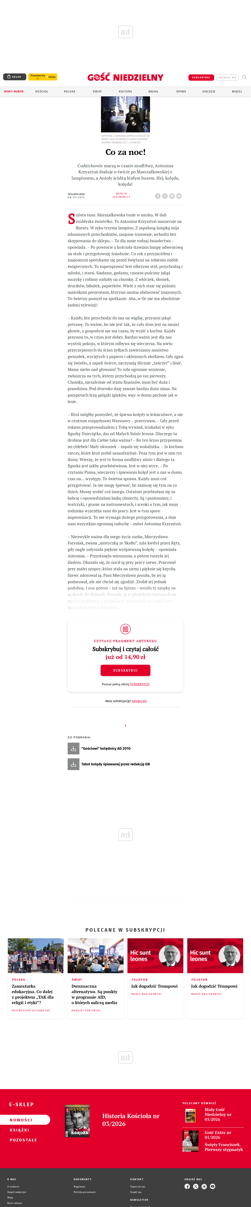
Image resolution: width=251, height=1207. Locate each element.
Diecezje (209, 91)
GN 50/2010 (76, 197)
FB (158, 195)
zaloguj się (227, 77)
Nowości (19, 1120)
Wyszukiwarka (244, 77)
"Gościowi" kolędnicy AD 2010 (106, 748)
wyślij (179, 195)
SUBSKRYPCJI (139, 684)
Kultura (125, 91)
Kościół (41, 91)
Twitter (165, 195)
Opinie (181, 91)
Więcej (237, 91)
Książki (19, 1130)
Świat (97, 91)
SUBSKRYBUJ (201, 77)
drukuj (172, 195)
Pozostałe (19, 1140)
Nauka (153, 91)
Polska (69, 91)
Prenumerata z (38, 77)
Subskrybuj (125, 670)
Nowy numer (14, 91)
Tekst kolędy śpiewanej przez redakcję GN (115, 764)
